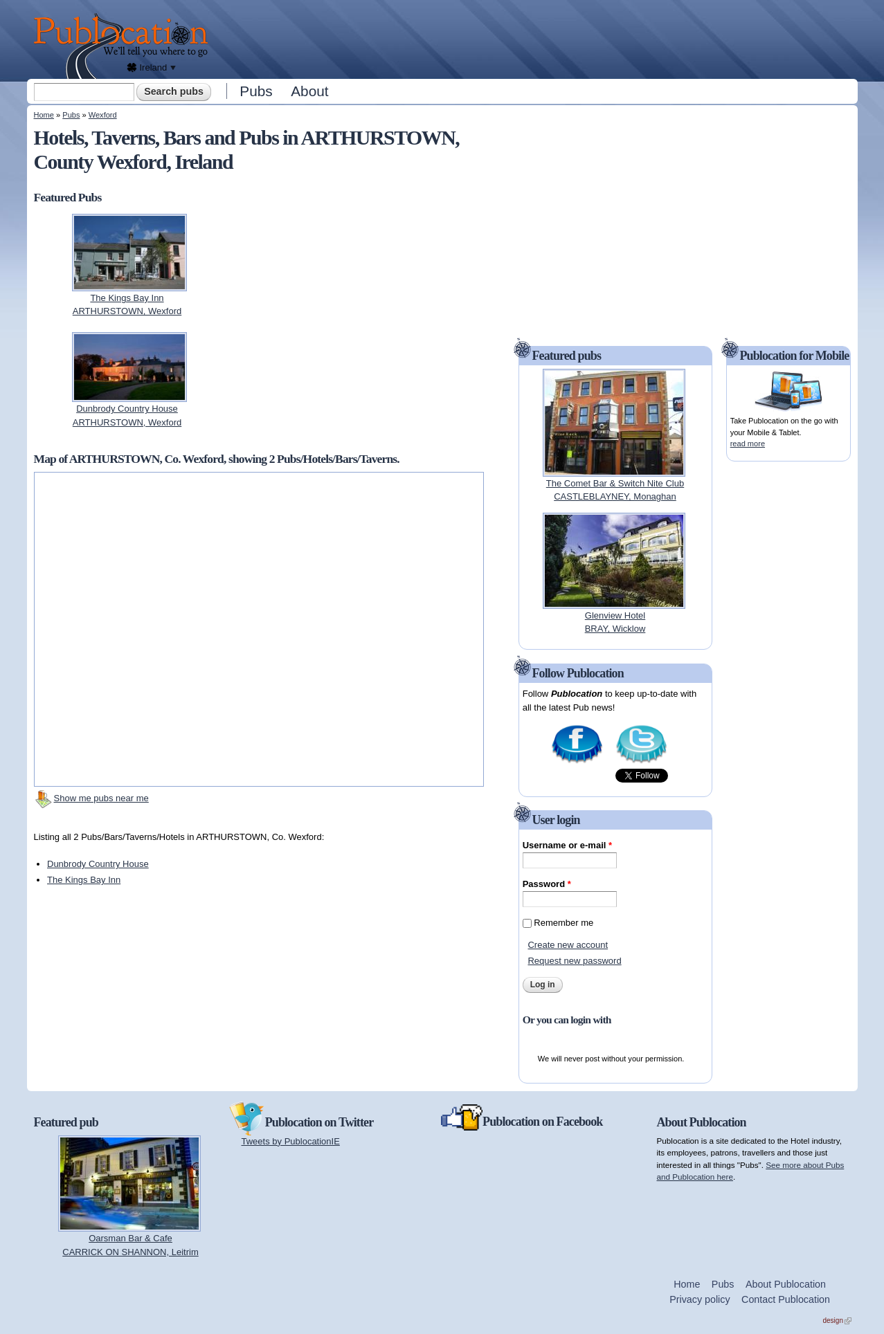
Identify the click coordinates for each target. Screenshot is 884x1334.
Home (44, 115)
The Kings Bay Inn (83, 880)
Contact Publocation (785, 1299)
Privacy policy (699, 1299)
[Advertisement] (536, 38)
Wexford (103, 115)
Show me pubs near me (101, 798)
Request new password (574, 961)
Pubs (256, 91)
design (837, 1320)
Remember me (563, 922)
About (309, 91)
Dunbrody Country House (98, 864)
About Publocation (786, 1284)
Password (547, 884)
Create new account (567, 945)
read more (747, 443)
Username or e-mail (567, 845)
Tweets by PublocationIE (291, 1141)
